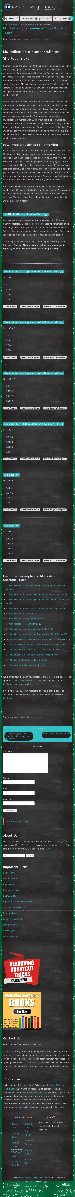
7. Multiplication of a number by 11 (23, 624)
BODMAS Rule (10, 896)
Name (6, 778)
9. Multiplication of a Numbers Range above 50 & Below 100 (36, 634)
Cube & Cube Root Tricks (16, 907)
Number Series (10, 879)
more (50, 849)
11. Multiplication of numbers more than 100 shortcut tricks (35, 644)
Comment (8, 751)
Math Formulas (10, 936)
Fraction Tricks (10, 913)
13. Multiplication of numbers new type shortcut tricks (32, 655)
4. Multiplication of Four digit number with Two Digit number (36, 608)
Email (6, 789)
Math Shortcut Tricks (31, 680)
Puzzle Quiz (9, 931)
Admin (46, 39)
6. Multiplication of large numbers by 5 (25, 619)
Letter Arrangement (12, 919)
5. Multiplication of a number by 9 (23, 614)
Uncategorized (37, 717)
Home (5, 24)
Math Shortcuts (14, 24)
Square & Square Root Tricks (18, 902)
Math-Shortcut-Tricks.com (34, 1092)
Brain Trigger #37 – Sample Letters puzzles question (17, 736)
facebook (7, 684)
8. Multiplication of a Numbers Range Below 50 (30, 629)
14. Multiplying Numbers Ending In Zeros (26, 660)
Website (7, 799)
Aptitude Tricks (10, 884)
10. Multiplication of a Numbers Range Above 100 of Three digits (38, 639)
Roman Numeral (11, 925)
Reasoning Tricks (11, 890)
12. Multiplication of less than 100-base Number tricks (33, 650)
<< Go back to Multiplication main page (26, 665)
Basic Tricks (9, 873)
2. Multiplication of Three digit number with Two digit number (36, 594)
